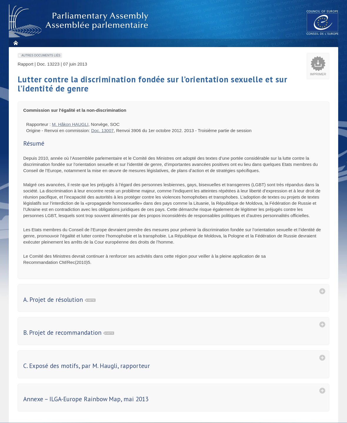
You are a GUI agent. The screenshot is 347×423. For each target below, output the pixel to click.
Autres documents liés (40, 55)
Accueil (15, 43)
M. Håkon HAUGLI (70, 124)
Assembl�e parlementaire (80, 21)
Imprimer (318, 74)
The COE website (322, 22)
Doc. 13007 (102, 130)
